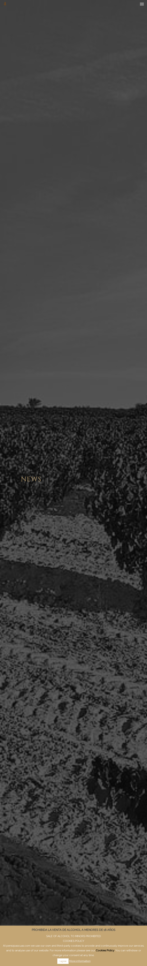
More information (80, 961)
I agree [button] (62, 961)
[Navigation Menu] (142, 4)
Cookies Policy (105, 950)
